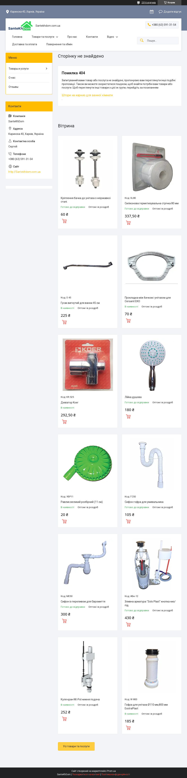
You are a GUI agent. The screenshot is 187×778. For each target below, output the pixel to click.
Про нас (72, 36)
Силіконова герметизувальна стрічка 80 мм (152, 203)
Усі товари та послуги (76, 746)
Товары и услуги (19, 68)
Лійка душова (133, 397)
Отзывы (13, 86)
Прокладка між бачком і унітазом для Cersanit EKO (148, 299)
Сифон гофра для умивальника (144, 501)
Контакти (92, 36)
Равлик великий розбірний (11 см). (82, 501)
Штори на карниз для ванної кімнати (87, 95)
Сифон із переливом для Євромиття (83, 601)
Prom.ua (111, 771)
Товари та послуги (43, 36)
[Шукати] (141, 41)
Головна (17, 36)
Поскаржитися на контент (86, 774)
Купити (64, 220)
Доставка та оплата (24, 44)
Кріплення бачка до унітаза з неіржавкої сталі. (86, 200)
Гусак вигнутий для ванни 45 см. (80, 302)
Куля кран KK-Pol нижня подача (80, 699)
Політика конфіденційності (115, 774)
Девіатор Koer (69, 402)
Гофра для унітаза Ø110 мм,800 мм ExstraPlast (146, 706)
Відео (110, 36)
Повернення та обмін (59, 44)
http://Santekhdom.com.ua (24, 171)
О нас (12, 77)
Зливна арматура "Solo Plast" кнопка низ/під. (150, 603)
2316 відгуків (149, 2)
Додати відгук (172, 11)
